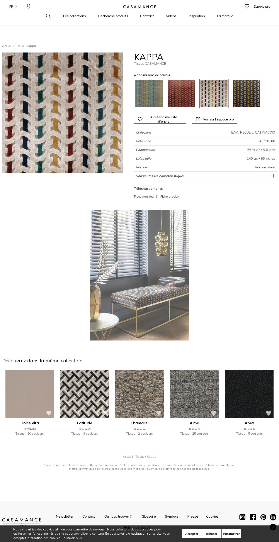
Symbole (172, 516)
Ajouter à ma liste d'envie (157, 119)
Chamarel (139, 422)
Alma (194, 422)
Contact (88, 516)
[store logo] (139, 13)
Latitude (84, 422)
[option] (148, 93)
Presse (192, 516)
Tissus (19, 46)
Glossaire (149, 516)
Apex (249, 422)
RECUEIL (246, 132)
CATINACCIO (265, 132)
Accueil (7, 46)
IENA (234, 132)
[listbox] (195, 93)
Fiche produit (169, 196)
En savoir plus (72, 538)
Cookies (212, 516)
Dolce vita (29, 422)
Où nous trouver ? (118, 516)
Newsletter (64, 516)
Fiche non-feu (144, 196)
